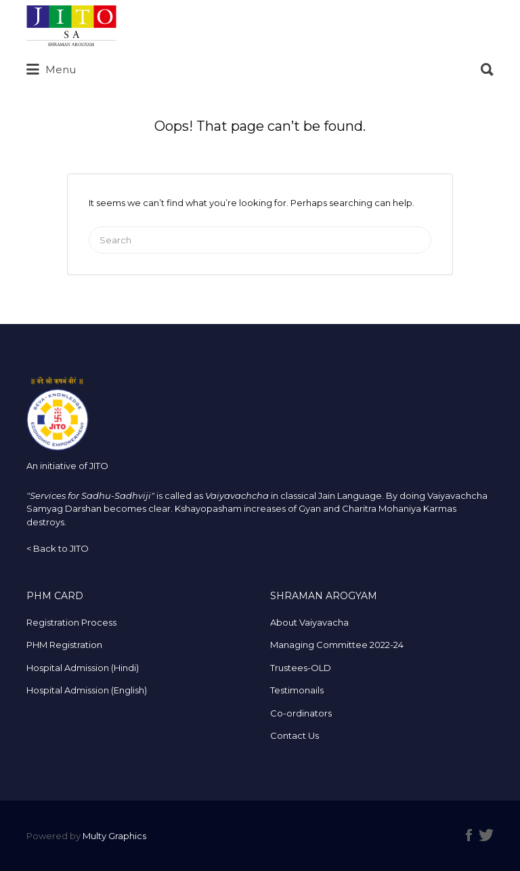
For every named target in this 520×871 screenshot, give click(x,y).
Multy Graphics (114, 835)
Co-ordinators (301, 713)
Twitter (486, 835)
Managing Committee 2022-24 (337, 644)
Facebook (469, 835)
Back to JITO (61, 548)
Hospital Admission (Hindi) (82, 667)
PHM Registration (64, 644)
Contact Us (294, 735)
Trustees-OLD (300, 667)
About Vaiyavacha (309, 622)
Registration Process (71, 622)
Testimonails (297, 690)
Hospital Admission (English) (86, 690)
